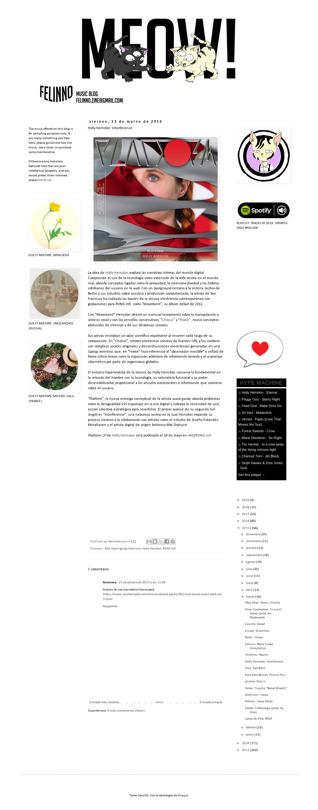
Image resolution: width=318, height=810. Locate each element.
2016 (246, 521)
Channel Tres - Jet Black (260, 456)
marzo (250, 597)
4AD (191, 435)
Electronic (134, 548)
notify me (44, 180)
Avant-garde (119, 548)
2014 (246, 743)
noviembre (253, 541)
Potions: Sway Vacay (259, 701)
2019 (246, 500)
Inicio (159, 702)
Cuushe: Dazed (255, 624)
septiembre (254, 555)
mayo (250, 583)
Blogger (183, 795)
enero (250, 734)
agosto (251, 562)
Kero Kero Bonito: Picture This (265, 675)
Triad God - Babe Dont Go (261, 406)
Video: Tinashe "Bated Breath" (266, 688)
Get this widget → (251, 475)
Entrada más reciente (104, 702)
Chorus (167, 320)
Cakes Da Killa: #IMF (258, 719)
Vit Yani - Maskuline (256, 412)
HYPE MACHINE (261, 383)
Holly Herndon (116, 273)
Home (184, 320)
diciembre (253, 534)
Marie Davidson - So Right (261, 438)
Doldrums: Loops (256, 695)
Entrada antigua (211, 702)
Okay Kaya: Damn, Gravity (262, 602)
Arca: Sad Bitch (255, 668)
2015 (246, 528)
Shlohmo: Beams (256, 655)
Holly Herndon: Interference (264, 661)
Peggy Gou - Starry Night (261, 399)
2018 (246, 507)
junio (250, 576)
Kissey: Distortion (257, 631)
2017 (246, 514)
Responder (110, 606)
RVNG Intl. (204, 435)
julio (249, 569)
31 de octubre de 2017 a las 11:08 (142, 582)
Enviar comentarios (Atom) (126, 711)
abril (249, 590)
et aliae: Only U (255, 681)
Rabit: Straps (254, 637)
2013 (246, 750)
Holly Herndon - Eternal (259, 392)
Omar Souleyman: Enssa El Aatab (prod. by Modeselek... (263, 613)
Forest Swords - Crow (258, 431)
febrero (251, 727)
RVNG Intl (169, 548)
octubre (251, 548)
